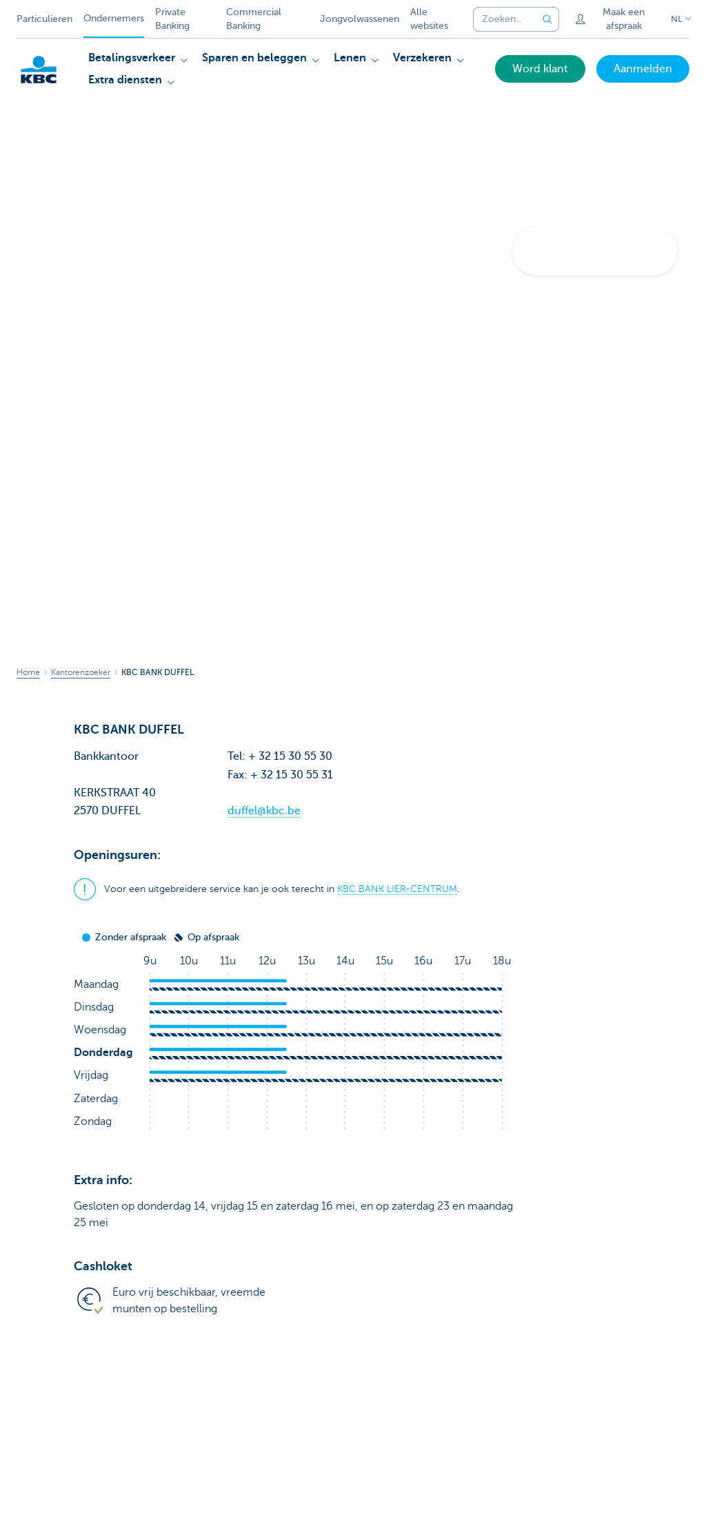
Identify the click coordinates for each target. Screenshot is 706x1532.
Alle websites (429, 19)
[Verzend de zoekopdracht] (548, 19)
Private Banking (172, 19)
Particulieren (44, 19)
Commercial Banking (253, 19)
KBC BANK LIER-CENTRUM (397, 889)
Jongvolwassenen (359, 19)
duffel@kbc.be (264, 811)
